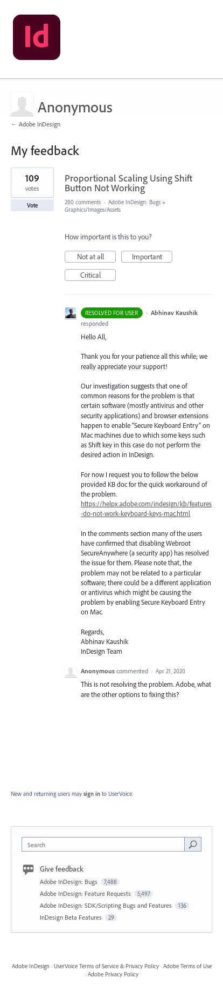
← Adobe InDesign (35, 124)
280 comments (83, 202)
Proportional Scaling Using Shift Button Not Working (128, 183)
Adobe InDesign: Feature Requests (86, 893)
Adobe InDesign (31, 966)
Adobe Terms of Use (187, 966)
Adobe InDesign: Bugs (134, 202)
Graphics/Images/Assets (93, 209)
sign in (91, 794)
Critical (98, 275)
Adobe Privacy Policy (113, 974)
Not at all (96, 257)
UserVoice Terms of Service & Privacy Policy (106, 966)
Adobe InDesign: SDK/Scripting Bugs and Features (106, 905)
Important (152, 257)
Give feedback (61, 869)
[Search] (192, 844)
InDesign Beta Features (71, 917)
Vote (32, 205)
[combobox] (105, 844)
